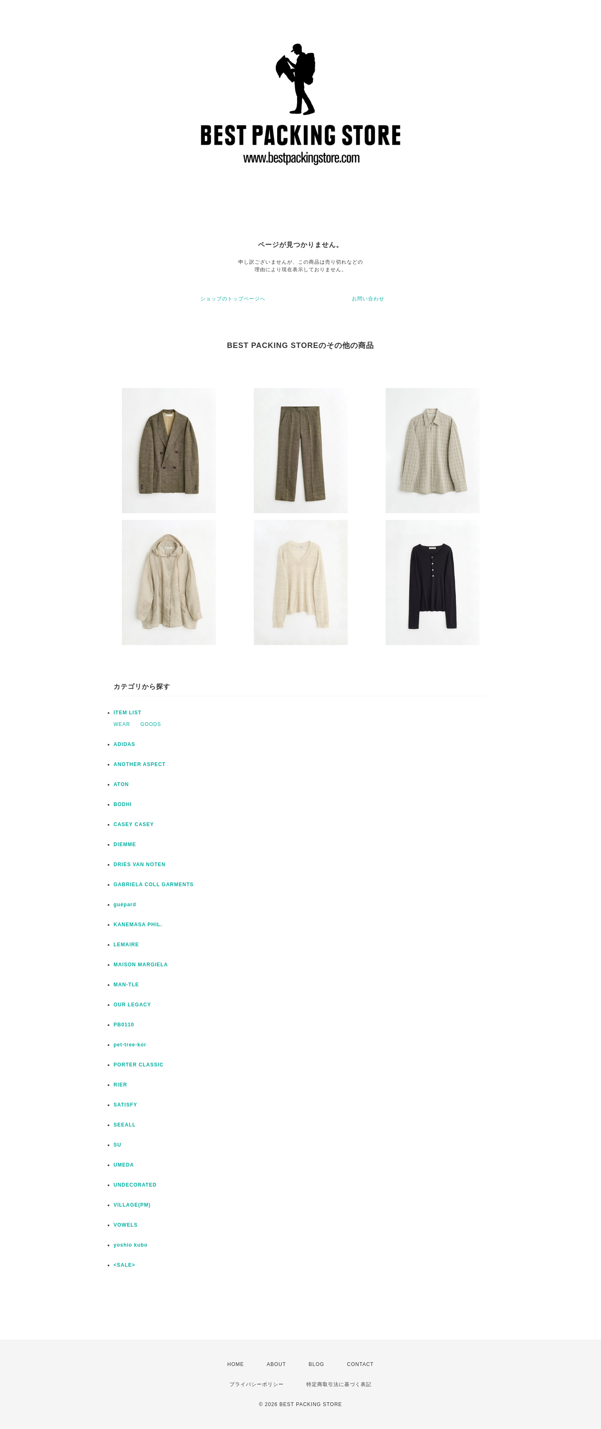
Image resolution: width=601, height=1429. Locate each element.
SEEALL (125, 1125)
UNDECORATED (135, 1185)
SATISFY (125, 1105)
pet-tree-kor (130, 1045)
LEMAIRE (126, 945)
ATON (121, 784)
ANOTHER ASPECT (140, 764)
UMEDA (124, 1165)
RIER (120, 1085)
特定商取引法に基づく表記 (338, 1384)
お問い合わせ (368, 299)
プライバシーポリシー (257, 1384)
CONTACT (360, 1364)
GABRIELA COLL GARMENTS (154, 884)
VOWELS (126, 1225)
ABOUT (276, 1364)
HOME (235, 1364)
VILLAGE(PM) (132, 1205)
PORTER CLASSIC (139, 1065)
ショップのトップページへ (232, 299)
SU (117, 1145)
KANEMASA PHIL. (138, 924)
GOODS (150, 724)
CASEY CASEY (134, 824)
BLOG (316, 1364)
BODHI (123, 804)
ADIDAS (124, 744)
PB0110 (124, 1025)
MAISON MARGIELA (141, 965)
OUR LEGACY (132, 1005)
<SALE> (124, 1265)
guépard (125, 904)
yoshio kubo (131, 1245)
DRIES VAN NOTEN (140, 864)
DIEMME (125, 844)
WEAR (122, 724)
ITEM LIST (127, 713)
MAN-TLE (126, 985)
